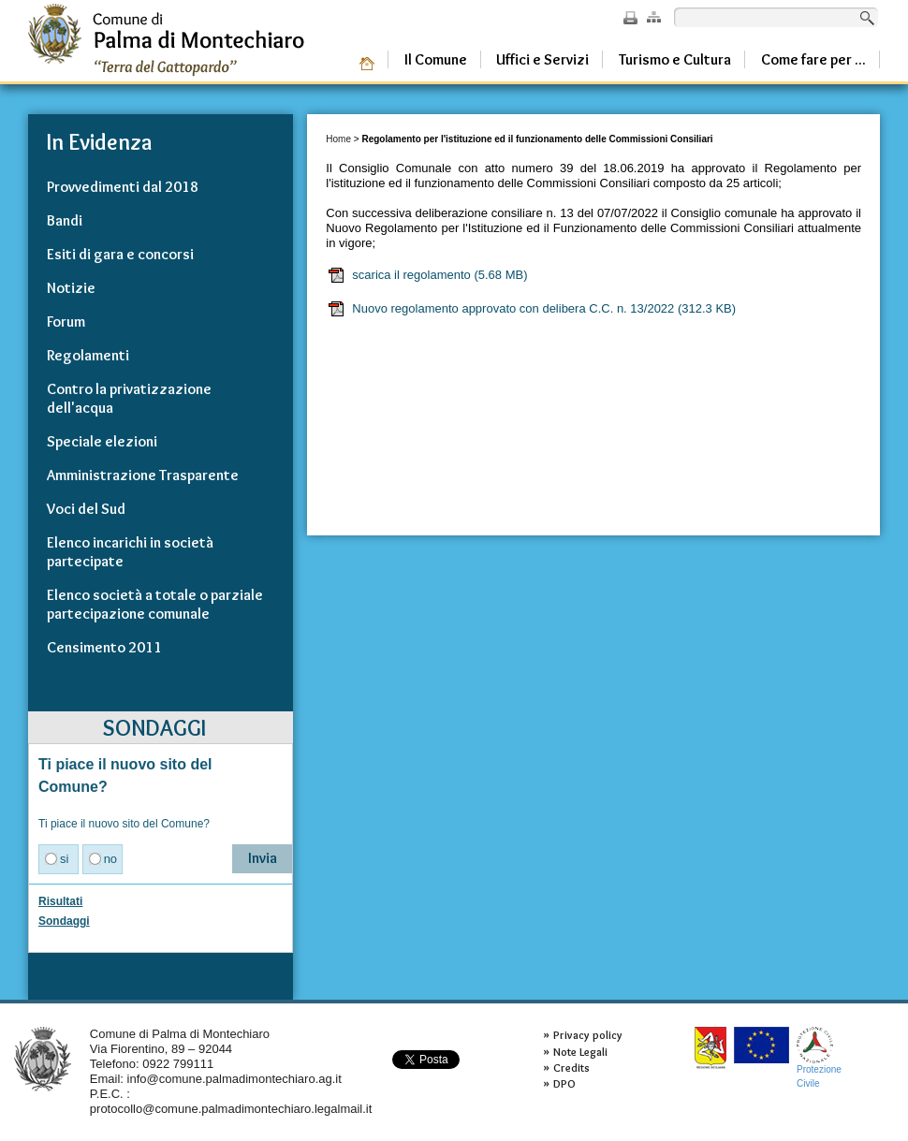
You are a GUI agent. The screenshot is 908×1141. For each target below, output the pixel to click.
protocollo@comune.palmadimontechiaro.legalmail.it (231, 1109)
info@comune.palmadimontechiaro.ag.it (234, 1079)
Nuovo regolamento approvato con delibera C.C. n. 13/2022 (531, 308)
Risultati (60, 901)
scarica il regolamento (427, 275)
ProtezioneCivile (819, 1057)
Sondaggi (64, 921)
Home (338, 139)
